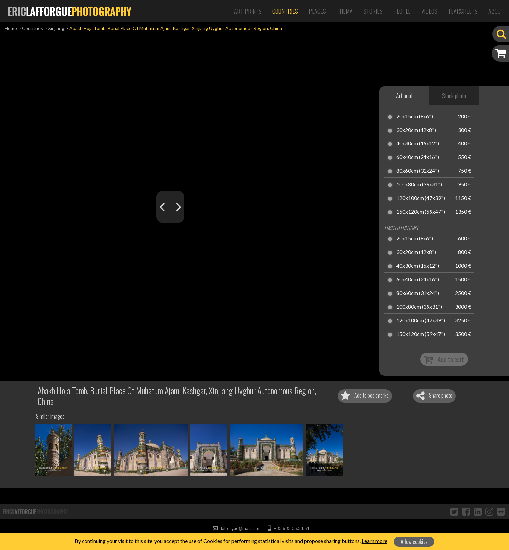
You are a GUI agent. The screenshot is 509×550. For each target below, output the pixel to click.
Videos (429, 11)
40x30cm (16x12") (417, 143)
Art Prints (248, 11)
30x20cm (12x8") (416, 130)
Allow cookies (414, 542)
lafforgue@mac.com (236, 528)
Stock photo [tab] (454, 95)
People (402, 11)
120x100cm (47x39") (420, 198)
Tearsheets (463, 11)
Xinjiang (56, 28)
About (496, 11)
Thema (345, 11)
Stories (373, 11)
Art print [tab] (404, 95)
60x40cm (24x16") (417, 157)
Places (317, 11)
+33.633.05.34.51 (288, 528)
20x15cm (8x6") (414, 116)
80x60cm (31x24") (417, 171)
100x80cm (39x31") (419, 184)
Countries (285, 11)
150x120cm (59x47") (420, 212)
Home (11, 28)
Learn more (374, 541)
